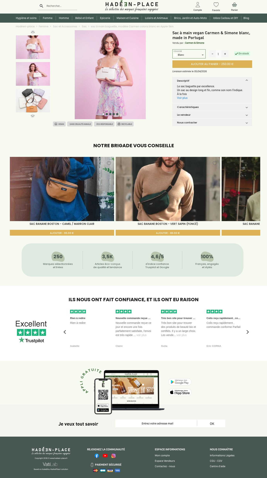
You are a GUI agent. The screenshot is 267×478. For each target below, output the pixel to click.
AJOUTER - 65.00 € (62, 233)
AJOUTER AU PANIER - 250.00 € (212, 64)
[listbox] (189, 55)
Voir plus (182, 97)
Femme (43, 26)
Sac (84, 26)
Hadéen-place (25, 26)
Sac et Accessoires (65, 26)
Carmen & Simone (194, 42)
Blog (245, 18)
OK (212, 424)
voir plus (141, 335)
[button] (33, 33)
